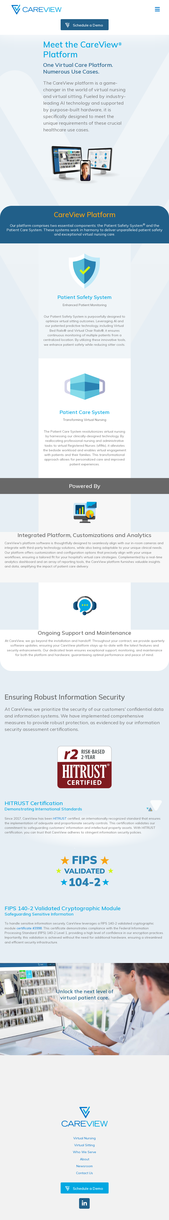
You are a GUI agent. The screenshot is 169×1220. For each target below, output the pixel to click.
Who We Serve (84, 1152)
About (84, 1159)
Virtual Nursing (84, 1138)
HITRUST (60, 818)
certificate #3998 (29, 928)
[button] (84, 1203)
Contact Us (84, 1173)
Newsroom (84, 1166)
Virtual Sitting (84, 1145)
